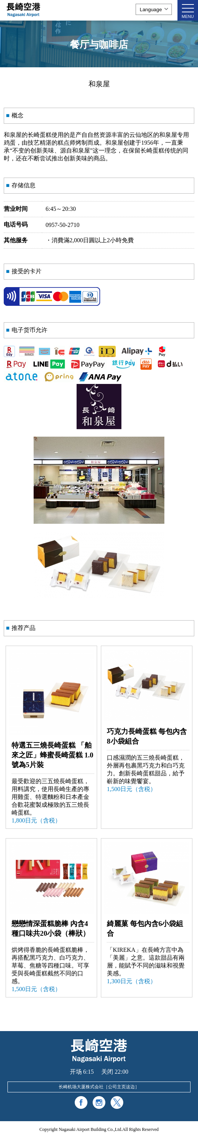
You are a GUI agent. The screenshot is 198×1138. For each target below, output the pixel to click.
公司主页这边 (121, 1086)
